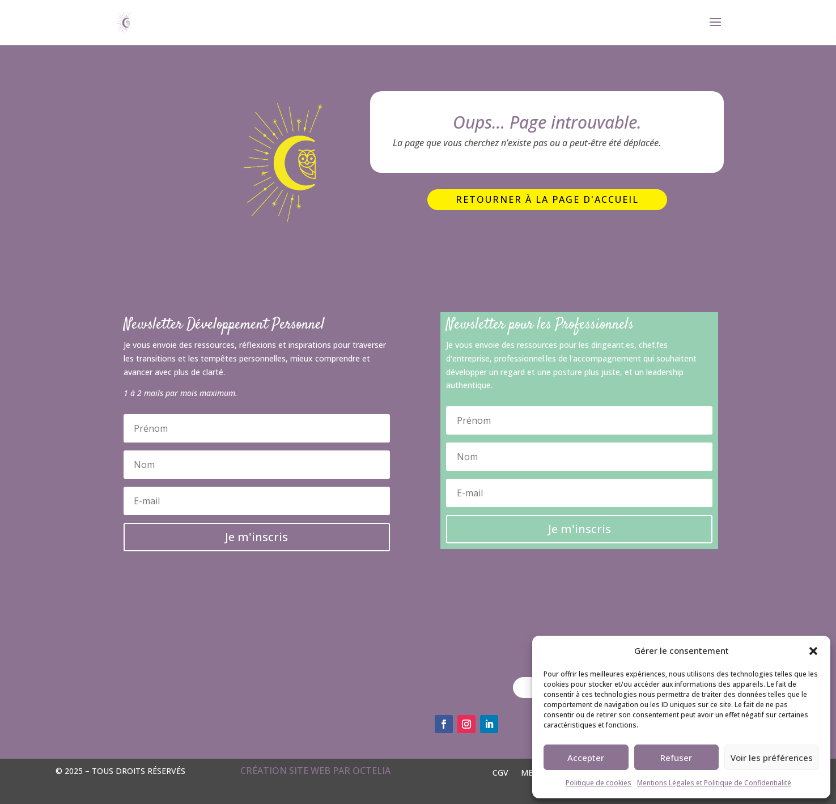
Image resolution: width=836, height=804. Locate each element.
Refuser (676, 757)
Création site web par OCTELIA (315, 770)
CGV (500, 772)
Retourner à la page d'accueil (547, 199)
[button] (813, 651)
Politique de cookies (598, 783)
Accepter (585, 757)
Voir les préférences (772, 757)
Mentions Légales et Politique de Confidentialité (714, 783)
